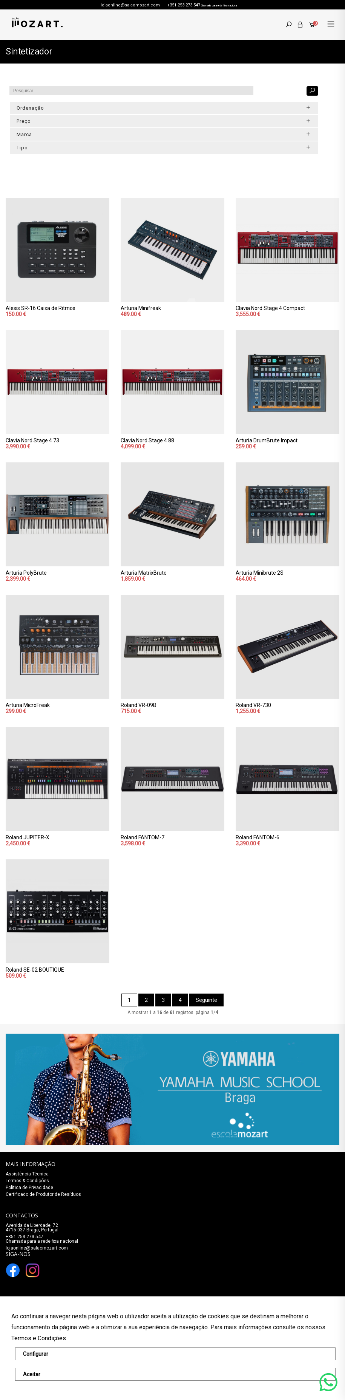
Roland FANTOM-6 (257, 837)
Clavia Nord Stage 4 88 (147, 440)
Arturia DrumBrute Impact (266, 440)
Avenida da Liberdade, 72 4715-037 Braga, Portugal (32, 1228)
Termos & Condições (27, 1180)
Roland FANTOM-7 (142, 837)
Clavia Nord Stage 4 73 (32, 440)
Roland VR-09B (138, 705)
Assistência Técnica (27, 1174)
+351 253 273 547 (183, 5)
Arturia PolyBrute (26, 573)
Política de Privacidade (29, 1187)
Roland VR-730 (253, 705)
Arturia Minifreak (141, 308)
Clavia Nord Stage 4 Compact (270, 308)
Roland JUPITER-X (27, 837)
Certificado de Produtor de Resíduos (43, 1194)
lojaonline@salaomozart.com (130, 5)
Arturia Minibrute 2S (260, 573)
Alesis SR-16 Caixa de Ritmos (40, 308)
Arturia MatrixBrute (144, 573)
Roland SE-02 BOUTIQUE (35, 970)
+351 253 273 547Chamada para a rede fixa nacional (42, 1239)
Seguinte (206, 1000)
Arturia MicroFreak (28, 705)
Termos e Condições (38, 1338)
